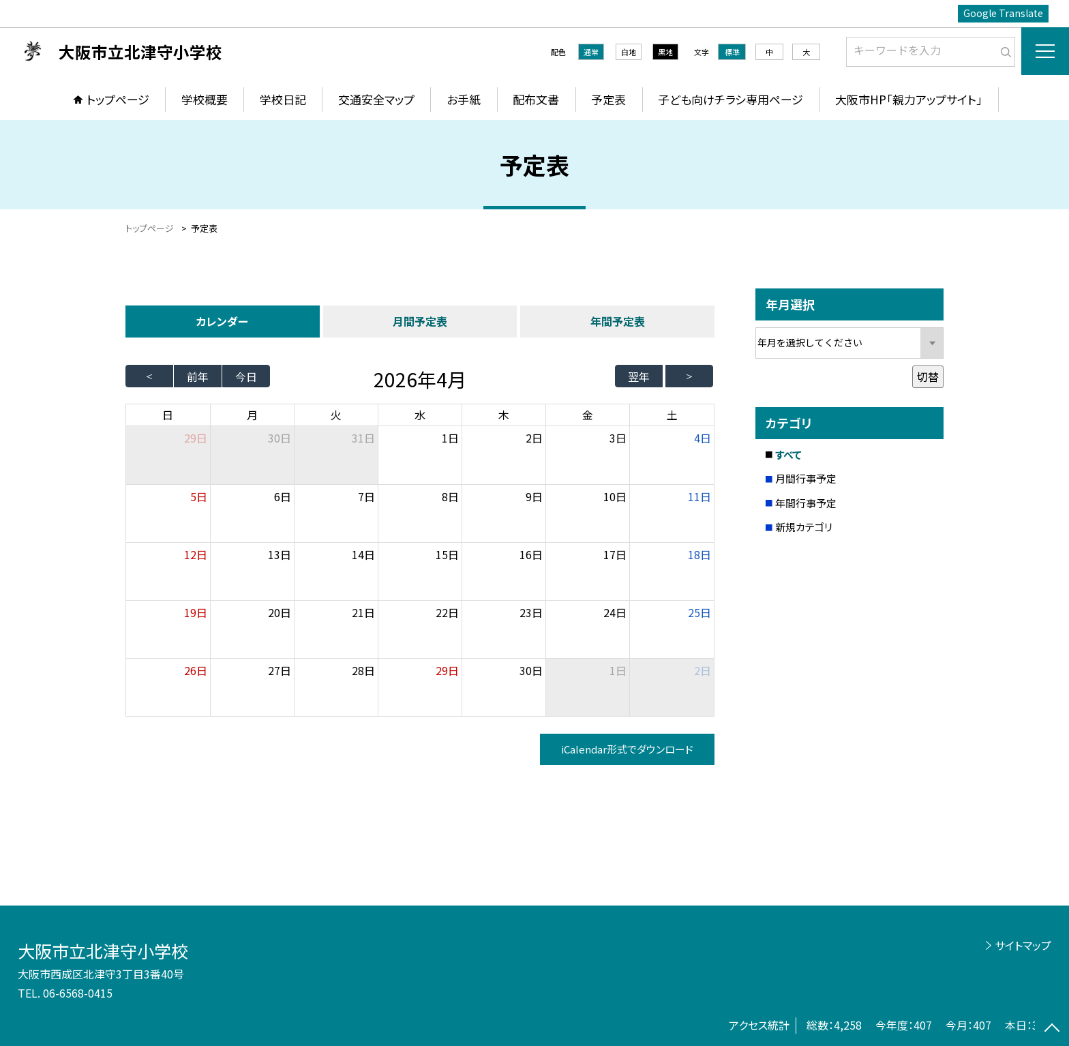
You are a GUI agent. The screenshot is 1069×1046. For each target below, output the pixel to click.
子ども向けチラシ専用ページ (730, 99)
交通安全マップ (376, 99)
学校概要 (204, 99)
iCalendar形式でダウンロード (627, 749)
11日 (699, 496)
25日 (699, 612)
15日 (447, 554)
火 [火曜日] (336, 414)
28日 (363, 670)
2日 (534, 438)
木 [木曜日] (503, 414)
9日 (534, 496)
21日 (363, 612)
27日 (279, 670)
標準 (732, 51)
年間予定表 (617, 321)
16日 (531, 554)
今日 (246, 376)
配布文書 (536, 99)
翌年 (639, 376)
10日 (615, 496)
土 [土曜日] (672, 414)
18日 (699, 554)
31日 (363, 438)
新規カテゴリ (803, 527)
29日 (447, 670)
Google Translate (1003, 13)
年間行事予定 (806, 503)
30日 (279, 438)
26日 (195, 670)
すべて (788, 454)
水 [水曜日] (420, 414)
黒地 (665, 51)
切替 (928, 376)
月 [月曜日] (252, 414)
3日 (618, 438)
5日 (198, 496)
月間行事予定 (806, 478)
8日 (450, 496)
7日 (366, 496)
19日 (195, 612)
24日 (615, 612)
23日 (531, 612)
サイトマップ (1023, 945)
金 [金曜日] (587, 414)
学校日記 (283, 99)
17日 (615, 554)
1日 (450, 438)
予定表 (608, 99)
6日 (282, 496)
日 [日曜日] (167, 414)
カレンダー (222, 321)
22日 (447, 612)
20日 (279, 612)
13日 (279, 554)
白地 (628, 51)
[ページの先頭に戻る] (1052, 1029)
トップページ (118, 99)
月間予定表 (420, 321)
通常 (591, 51)
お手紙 (464, 99)
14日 (363, 554)
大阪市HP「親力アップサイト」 (908, 99)
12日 (195, 554)
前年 (198, 376)
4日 (702, 438)
